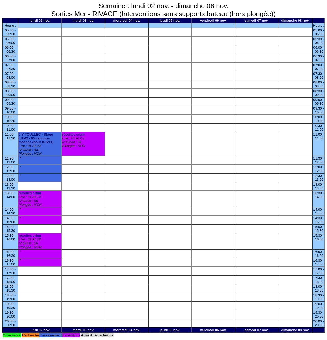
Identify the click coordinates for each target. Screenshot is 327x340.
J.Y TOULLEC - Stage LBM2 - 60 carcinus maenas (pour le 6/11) (36, 138)
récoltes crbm (73, 134)
